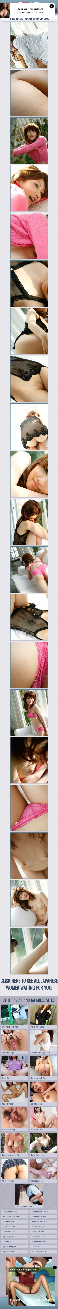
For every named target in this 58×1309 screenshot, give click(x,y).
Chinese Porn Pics (9, 1211)
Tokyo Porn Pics (37, 1231)
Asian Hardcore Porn (39, 1211)
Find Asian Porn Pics (39, 1221)
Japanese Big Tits (9, 1246)
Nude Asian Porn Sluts (11, 1216)
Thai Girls (35, 1246)
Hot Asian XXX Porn (38, 1251)
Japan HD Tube (8, 1251)
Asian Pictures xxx (38, 1241)
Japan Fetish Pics (38, 1226)
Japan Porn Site (37, 1236)
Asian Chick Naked (38, 1216)
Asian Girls (6, 1241)
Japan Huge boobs (9, 1236)
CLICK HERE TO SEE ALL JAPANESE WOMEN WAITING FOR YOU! (29, 984)
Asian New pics (8, 1221)
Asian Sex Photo (8, 1231)
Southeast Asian (8, 1226)
